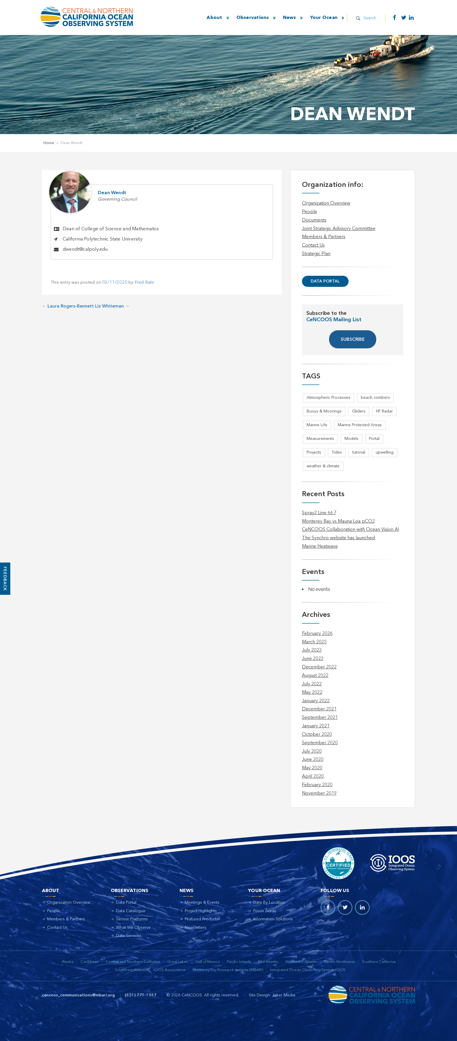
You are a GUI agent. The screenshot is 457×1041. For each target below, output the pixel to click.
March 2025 (314, 642)
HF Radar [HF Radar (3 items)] (384, 411)
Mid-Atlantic (268, 962)
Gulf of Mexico (207, 962)
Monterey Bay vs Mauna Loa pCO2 (338, 521)
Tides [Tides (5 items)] (337, 452)
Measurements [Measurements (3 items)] (320, 439)
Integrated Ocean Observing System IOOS (307, 970)
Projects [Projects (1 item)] (314, 452)
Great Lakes (177, 962)
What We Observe (133, 928)
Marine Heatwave (320, 546)
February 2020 (317, 785)
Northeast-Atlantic (301, 962)
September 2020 (320, 743)
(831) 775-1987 (141, 995)
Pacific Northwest (339, 962)
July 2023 (312, 650)
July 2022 (312, 684)
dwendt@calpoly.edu (85, 249)
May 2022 (312, 692)
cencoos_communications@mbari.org (78, 995)
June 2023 (313, 658)
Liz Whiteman (112, 306)
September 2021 (320, 717)
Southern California (379, 962)
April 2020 (313, 776)
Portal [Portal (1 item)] (374, 439)
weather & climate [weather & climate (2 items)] (323, 466)
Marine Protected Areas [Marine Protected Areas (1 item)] (360, 425)
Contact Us (313, 245)
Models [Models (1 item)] (351, 439)
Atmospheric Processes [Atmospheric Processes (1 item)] (328, 398)
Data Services (128, 936)
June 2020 (313, 759)
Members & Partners (323, 237)
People (309, 212)
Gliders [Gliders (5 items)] (358, 411)
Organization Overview (326, 203)
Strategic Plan (316, 254)
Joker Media (283, 995)
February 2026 (317, 633)
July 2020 (312, 751)
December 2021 (319, 709)
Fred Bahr (144, 282)
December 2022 (319, 667)
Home (48, 143)
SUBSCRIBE (353, 340)
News (288, 17)
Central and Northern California (133, 962)
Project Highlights (201, 911)
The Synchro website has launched (338, 538)
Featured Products (202, 919)
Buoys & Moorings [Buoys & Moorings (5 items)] (324, 411)
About (214, 17)
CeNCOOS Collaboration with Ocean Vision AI (350, 529)
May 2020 (312, 768)
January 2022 (316, 701)
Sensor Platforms (132, 919)
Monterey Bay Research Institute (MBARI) (228, 970)
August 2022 (315, 675)
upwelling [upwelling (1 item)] (384, 452)
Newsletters (195, 928)
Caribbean (89, 962)
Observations (251, 17)
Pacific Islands (239, 962)
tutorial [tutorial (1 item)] (358, 452)
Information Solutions (273, 919)
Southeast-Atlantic (131, 970)
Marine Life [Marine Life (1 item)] (317, 425)
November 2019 (319, 793)
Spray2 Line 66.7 (319, 513)
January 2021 (316, 726)
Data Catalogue (130, 911)
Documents (314, 220)
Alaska (67, 962)
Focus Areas (264, 911)
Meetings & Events (202, 902)
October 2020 (317, 734)
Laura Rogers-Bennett (68, 306)
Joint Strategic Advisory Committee (338, 229)
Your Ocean (323, 17)
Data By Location (269, 902)
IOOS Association (170, 970)
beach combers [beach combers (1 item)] (375, 398)
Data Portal (325, 281)
